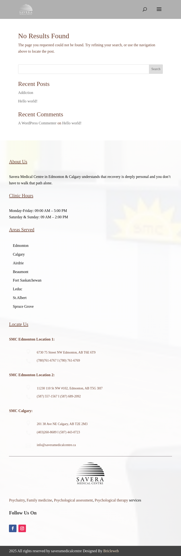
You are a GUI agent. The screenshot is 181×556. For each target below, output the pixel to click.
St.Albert (19, 298)
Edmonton (21, 246)
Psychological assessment (73, 500)
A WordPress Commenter (37, 123)
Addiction (25, 93)
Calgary (19, 254)
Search (155, 69)
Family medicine (39, 500)
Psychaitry (17, 500)
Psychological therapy (111, 500)
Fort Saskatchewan (27, 280)
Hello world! (27, 101)
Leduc (17, 289)
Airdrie (18, 263)
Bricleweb (111, 551)
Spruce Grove (23, 306)
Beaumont (20, 272)
